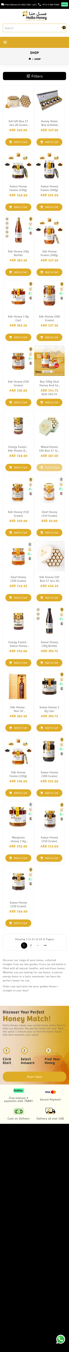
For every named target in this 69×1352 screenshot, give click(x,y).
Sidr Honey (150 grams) (18, 513)
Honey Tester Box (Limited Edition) (49, 123)
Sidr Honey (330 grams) (18, 383)
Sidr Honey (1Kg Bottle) (18, 253)
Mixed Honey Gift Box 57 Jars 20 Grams (49, 449)
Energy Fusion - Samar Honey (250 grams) (18, 644)
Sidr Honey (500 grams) (49, 318)
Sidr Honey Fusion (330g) (18, 774)
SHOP (37, 59)
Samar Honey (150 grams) (49, 839)
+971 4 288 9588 (50, 4)
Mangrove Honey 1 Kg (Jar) (18, 839)
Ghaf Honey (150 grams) (49, 513)
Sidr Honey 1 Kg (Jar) (18, 318)
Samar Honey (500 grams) (49, 774)
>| (45, 945)
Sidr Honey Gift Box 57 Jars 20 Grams (49, 579)
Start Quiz (34, 1076)
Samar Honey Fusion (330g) (18, 188)
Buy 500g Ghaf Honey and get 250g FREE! (49, 383)
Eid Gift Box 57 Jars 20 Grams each (18, 123)
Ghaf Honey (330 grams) (18, 579)
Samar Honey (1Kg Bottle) (49, 644)
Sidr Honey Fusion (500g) (49, 253)
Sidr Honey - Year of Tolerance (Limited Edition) (18, 709)
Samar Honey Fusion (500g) (49, 188)
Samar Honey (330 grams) (18, 904)
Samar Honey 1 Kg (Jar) (49, 709)
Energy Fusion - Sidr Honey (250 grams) (18, 449)
